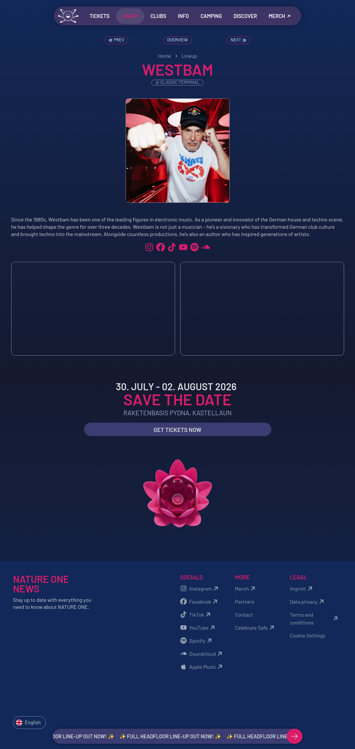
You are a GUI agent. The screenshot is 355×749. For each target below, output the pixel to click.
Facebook (199, 602)
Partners (244, 602)
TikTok (196, 615)
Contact (244, 615)
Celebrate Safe (255, 628)
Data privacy (307, 602)
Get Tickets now (178, 430)
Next (238, 40)
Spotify (196, 641)
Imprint (302, 589)
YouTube (198, 628)
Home (164, 56)
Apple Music (202, 667)
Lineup (189, 56)
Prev (116, 40)
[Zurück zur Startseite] (68, 16)
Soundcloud (202, 654)
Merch (245, 589)
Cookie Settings (307, 636)
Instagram (200, 589)
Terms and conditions (314, 619)
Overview (177, 39)
